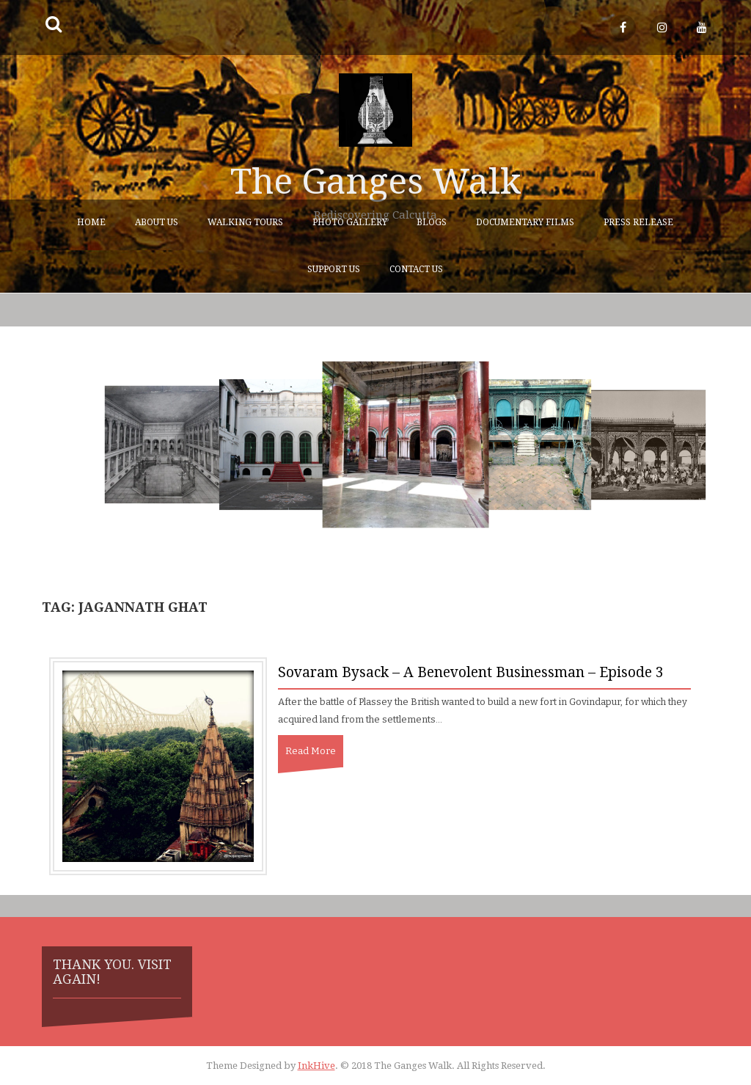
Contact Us (416, 269)
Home (91, 222)
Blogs (432, 222)
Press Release (638, 222)
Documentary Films (525, 222)
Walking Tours (245, 222)
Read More (310, 750)
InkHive (316, 1065)
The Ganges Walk (375, 181)
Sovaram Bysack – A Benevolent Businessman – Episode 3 (471, 672)
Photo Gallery (349, 222)
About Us (156, 222)
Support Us (333, 269)
